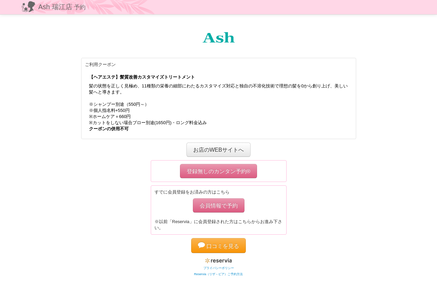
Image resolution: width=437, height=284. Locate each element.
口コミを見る (218, 246)
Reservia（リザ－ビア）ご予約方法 (218, 274)
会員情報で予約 (219, 205)
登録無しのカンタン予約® (219, 171)
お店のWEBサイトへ (218, 150)
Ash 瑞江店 (62, 7)
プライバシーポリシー (218, 268)
